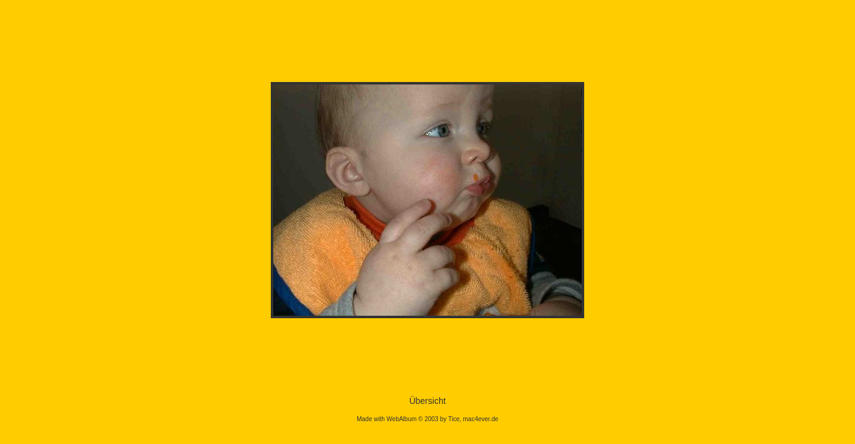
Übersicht (427, 401)
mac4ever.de (480, 419)
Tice (454, 419)
